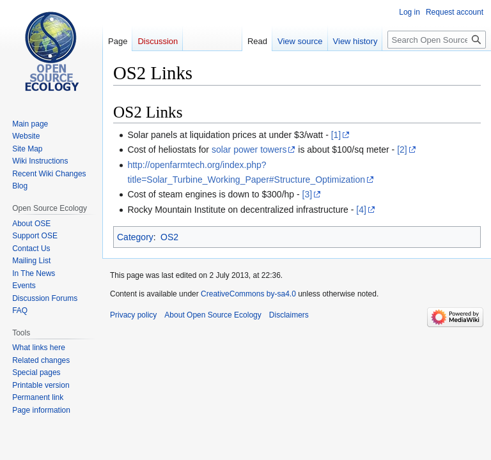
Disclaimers (289, 314)
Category (135, 237)
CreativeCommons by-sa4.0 (248, 293)
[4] (361, 209)
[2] (402, 149)
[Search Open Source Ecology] (436, 40)
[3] (307, 194)
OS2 (169, 237)
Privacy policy (133, 314)
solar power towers (249, 149)
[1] (336, 135)
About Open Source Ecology (212, 314)
